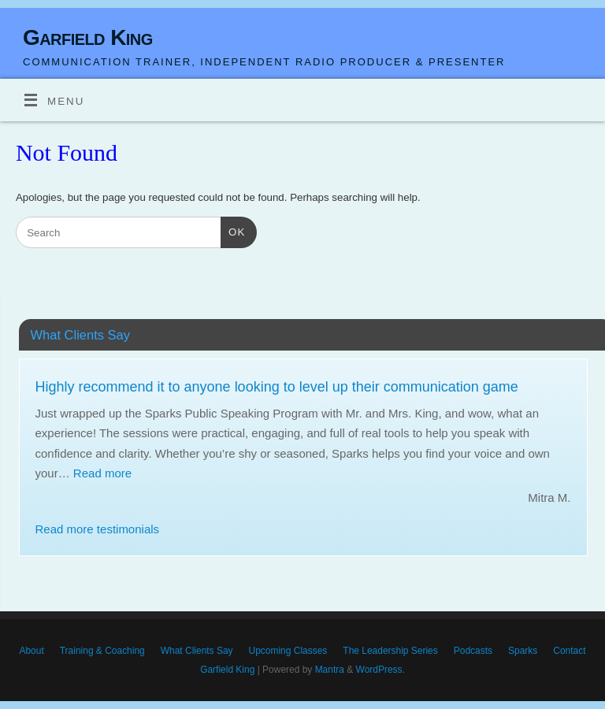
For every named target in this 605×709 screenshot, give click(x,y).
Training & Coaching (102, 650)
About (31, 650)
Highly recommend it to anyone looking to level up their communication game (276, 387)
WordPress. (380, 669)
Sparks (522, 650)
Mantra (329, 669)
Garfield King (88, 37)
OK (233, 230)
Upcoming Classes (288, 650)
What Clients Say (197, 650)
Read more (102, 473)
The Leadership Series (390, 650)
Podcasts (473, 650)
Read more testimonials (97, 529)
